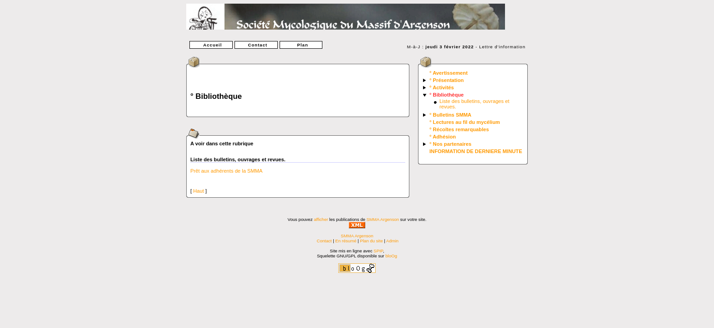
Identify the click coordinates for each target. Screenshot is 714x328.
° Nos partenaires (450, 144)
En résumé (345, 240)
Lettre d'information (502, 46)
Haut (198, 191)
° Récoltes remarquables (459, 129)
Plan (301, 44)
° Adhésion (442, 136)
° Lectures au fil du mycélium (464, 122)
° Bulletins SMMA (450, 115)
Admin (392, 240)
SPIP (378, 250)
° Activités (441, 87)
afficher (321, 219)
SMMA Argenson (383, 219)
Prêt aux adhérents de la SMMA (226, 171)
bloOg (391, 255)
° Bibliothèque (446, 94)
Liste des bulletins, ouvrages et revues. (238, 159)
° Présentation (446, 80)
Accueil (211, 44)
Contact (256, 44)
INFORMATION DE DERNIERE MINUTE (475, 151)
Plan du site (371, 240)
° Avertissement (448, 73)
